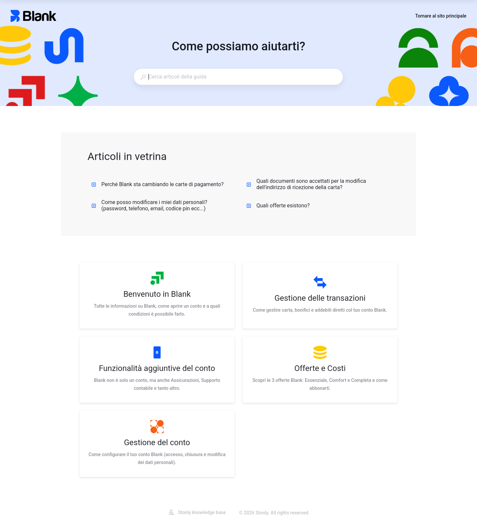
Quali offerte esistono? (278, 205)
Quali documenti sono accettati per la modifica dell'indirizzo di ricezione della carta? (306, 184)
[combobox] (238, 77)
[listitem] (157, 295)
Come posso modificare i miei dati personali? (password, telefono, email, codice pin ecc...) (149, 205)
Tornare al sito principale (440, 16)
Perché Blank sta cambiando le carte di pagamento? (157, 184)
